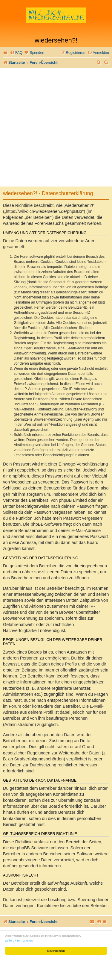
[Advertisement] (56, 127)
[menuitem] (16, 53)
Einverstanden (56, 951)
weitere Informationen (19, 940)
